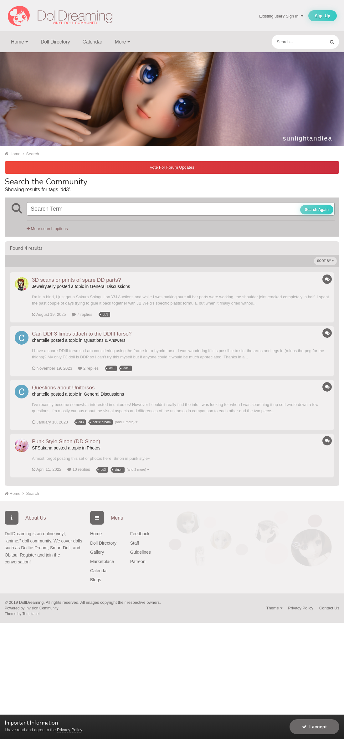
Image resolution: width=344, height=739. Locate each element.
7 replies (82, 314)
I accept (314, 726)
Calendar (92, 41)
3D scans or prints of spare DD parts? (76, 280)
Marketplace (102, 561)
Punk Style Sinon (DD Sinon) (66, 441)
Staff (134, 543)
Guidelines (140, 552)
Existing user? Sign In (281, 16)
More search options (47, 228)
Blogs (95, 579)
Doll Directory (55, 41)
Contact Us (329, 608)
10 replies (78, 469)
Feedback (139, 533)
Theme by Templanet (22, 614)
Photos (93, 447)
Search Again (317, 210)
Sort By (325, 261)
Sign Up (322, 15)
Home (96, 533)
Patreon (138, 561)
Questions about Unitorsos (63, 388)
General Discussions (110, 286)
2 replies (88, 368)
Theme (274, 608)
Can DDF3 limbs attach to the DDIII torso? (81, 334)
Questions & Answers (105, 340)
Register (28, 554)
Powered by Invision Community (31, 608)
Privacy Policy (300, 608)
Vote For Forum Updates (172, 167)
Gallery (97, 552)
